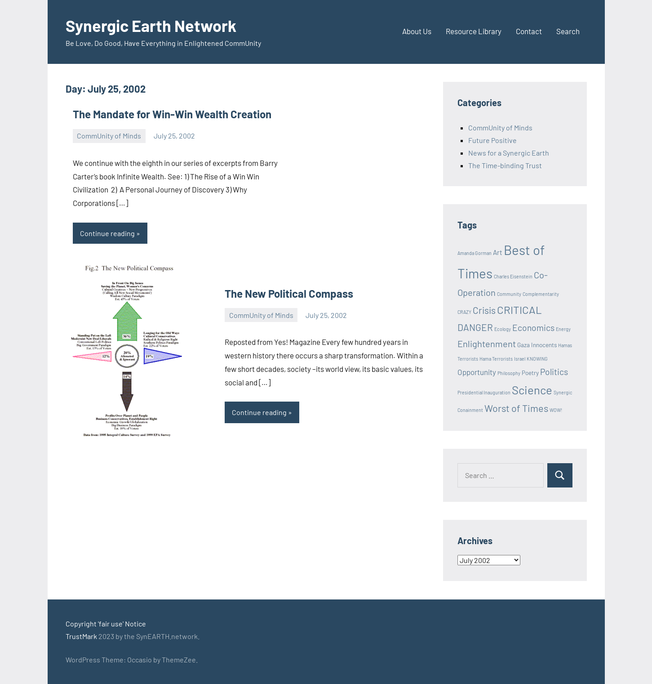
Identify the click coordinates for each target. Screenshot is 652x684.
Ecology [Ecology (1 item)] (502, 329)
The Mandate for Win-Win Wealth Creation (172, 114)
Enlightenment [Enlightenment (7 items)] (486, 343)
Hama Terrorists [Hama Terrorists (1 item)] (496, 359)
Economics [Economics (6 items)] (533, 327)
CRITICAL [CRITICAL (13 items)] (519, 309)
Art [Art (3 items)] (497, 252)
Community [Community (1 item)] (509, 294)
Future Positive (492, 140)
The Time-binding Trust (505, 165)
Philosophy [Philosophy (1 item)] (508, 373)
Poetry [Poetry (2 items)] (530, 372)
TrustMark (81, 636)
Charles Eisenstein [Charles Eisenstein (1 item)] (513, 276)
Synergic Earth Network (151, 25)
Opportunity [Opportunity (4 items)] (476, 371)
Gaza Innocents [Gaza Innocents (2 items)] (537, 345)
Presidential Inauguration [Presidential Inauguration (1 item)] (483, 392)
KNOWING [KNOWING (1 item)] (537, 359)
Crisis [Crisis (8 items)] (484, 310)
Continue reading (107, 233)
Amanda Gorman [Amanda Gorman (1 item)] (474, 253)
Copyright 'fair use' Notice (106, 623)
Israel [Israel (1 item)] (519, 359)
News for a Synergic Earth (508, 152)
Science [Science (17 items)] (532, 390)
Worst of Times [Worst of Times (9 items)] (516, 408)
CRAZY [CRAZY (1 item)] (464, 312)
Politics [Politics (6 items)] (554, 372)
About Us (416, 31)
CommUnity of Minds (109, 135)
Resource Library (473, 31)
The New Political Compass (289, 293)
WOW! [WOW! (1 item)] (556, 410)
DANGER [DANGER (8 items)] (475, 327)
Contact (529, 31)
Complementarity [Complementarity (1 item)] (541, 294)
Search (568, 31)
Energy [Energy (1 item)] (563, 329)
